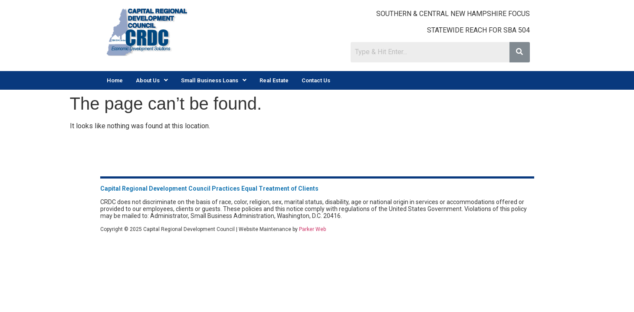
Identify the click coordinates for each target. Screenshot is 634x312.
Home (115, 80)
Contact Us (316, 80)
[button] (151, 80)
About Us (152, 80)
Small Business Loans (213, 80)
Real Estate (274, 80)
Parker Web (312, 229)
